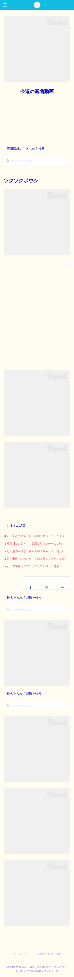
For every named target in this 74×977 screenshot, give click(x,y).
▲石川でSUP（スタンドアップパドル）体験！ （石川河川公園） (37, 566)
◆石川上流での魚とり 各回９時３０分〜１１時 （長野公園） (37, 536)
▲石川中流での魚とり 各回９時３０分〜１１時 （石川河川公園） (37, 558)
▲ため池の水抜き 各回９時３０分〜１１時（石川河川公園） (37, 551)
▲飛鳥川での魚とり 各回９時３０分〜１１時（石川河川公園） (37, 543)
